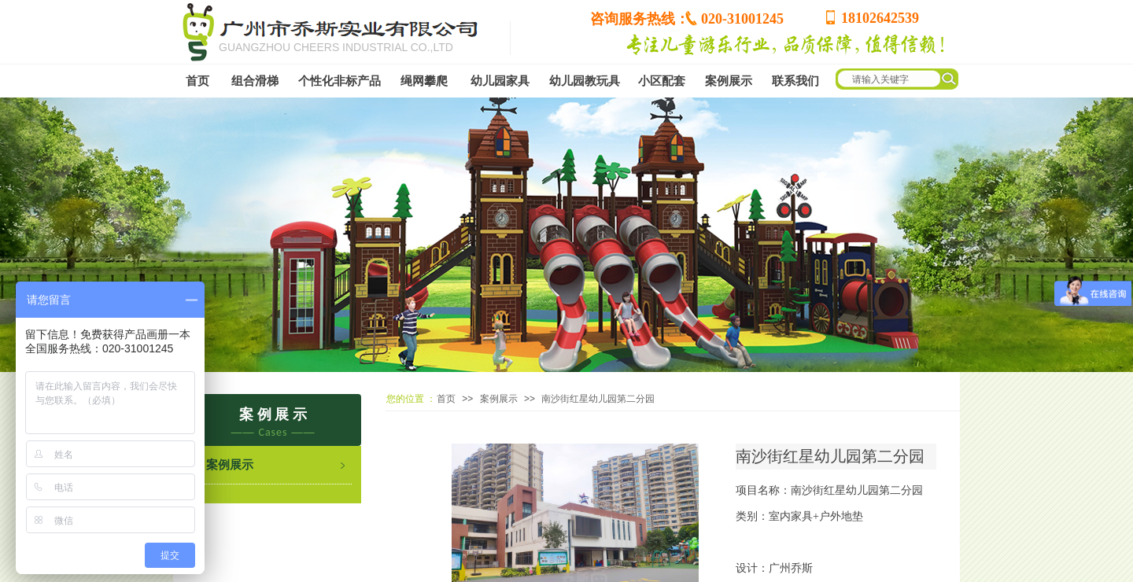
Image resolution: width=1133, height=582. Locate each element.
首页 (446, 398)
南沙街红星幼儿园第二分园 (598, 398)
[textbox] (943, 79)
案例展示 (499, 398)
